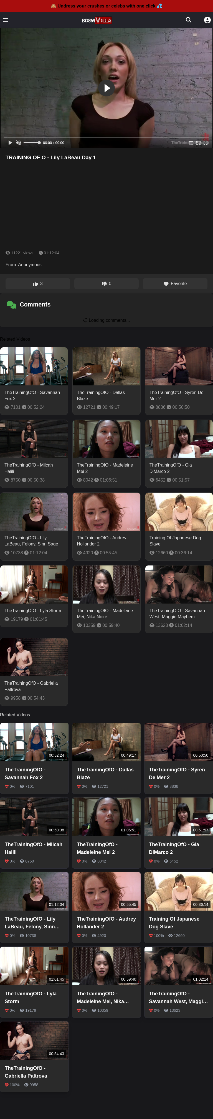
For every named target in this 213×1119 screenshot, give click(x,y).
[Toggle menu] (5, 20)
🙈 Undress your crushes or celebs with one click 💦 (106, 6)
